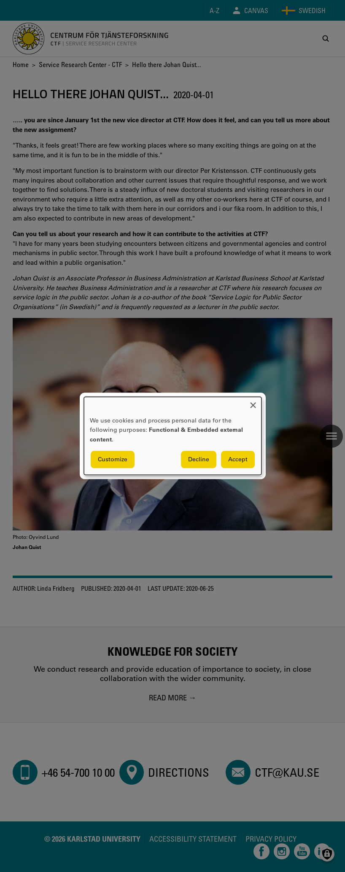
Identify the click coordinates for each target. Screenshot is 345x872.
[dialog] (172, 436)
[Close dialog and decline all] (253, 402)
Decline (198, 459)
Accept (238, 459)
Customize (112, 459)
